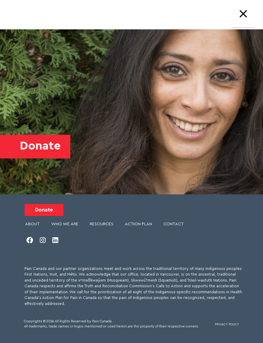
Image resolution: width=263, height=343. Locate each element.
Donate (44, 209)
